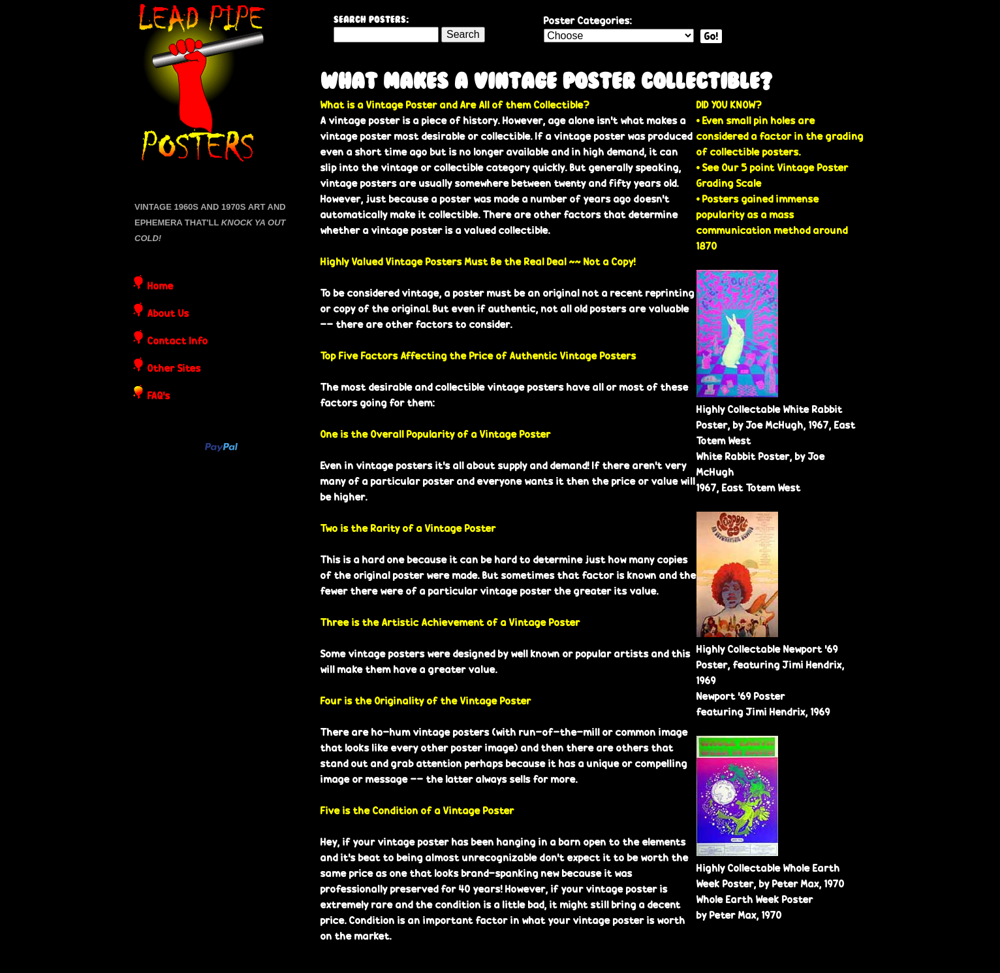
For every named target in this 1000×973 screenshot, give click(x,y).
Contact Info (178, 342)
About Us (168, 314)
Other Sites (174, 369)
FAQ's (159, 397)
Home (161, 287)
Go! (711, 36)
